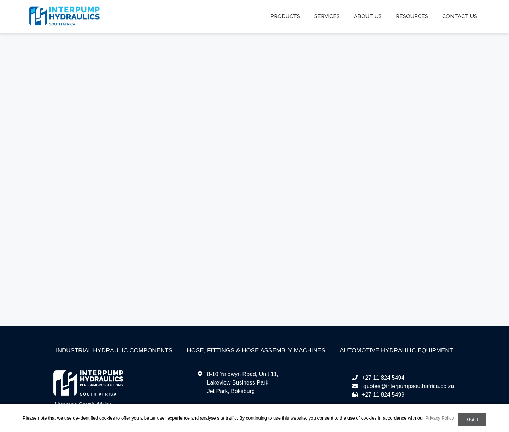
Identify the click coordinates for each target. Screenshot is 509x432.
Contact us (459, 16)
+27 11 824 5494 (378, 378)
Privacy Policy (439, 418)
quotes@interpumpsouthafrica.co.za (408, 386)
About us (368, 16)
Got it (472, 419)
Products (285, 16)
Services (327, 16)
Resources (412, 16)
